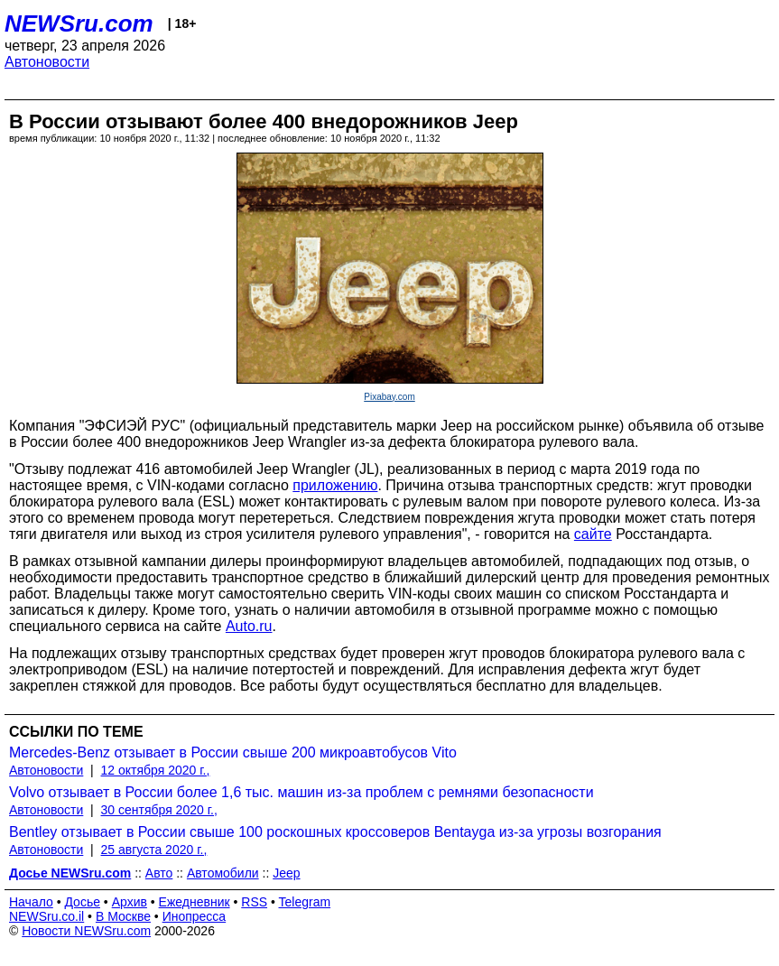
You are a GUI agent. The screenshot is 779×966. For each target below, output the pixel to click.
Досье (82, 902)
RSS (254, 902)
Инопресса (194, 916)
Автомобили (223, 873)
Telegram (305, 902)
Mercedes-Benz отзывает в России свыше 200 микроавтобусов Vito (233, 752)
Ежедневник (194, 902)
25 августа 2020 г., (154, 849)
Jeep (286, 873)
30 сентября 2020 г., (159, 810)
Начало (31, 902)
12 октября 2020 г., (155, 770)
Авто (159, 873)
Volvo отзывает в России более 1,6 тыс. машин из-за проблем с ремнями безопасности (301, 792)
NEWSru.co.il (46, 916)
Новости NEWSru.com (86, 931)
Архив (129, 902)
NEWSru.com (79, 23)
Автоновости (47, 62)
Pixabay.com (389, 397)
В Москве (123, 916)
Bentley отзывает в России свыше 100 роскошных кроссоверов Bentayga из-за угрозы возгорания (335, 832)
